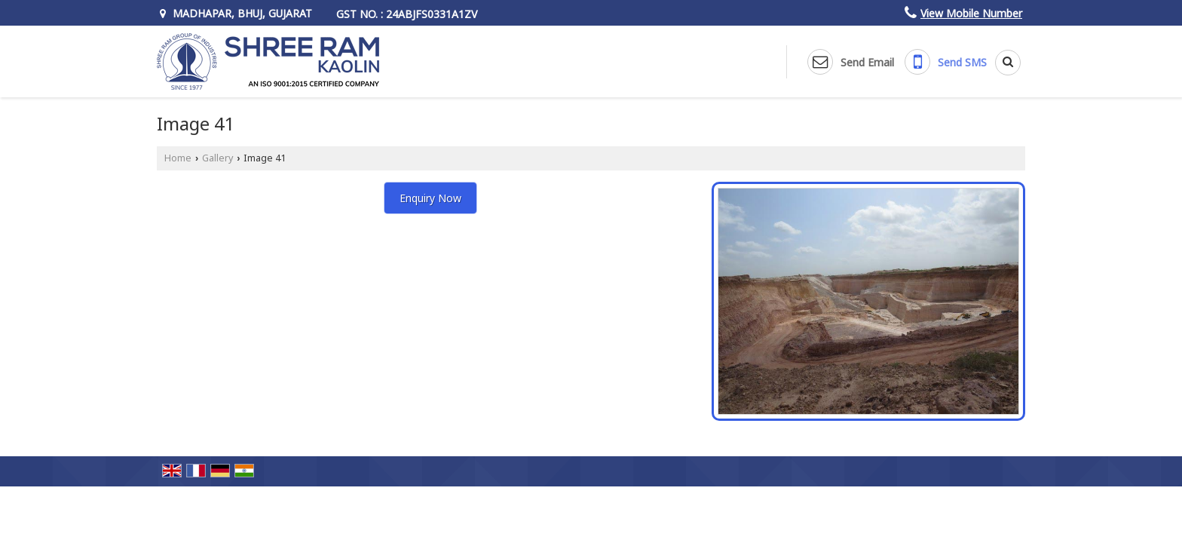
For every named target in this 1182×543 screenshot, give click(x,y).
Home (177, 158)
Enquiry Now (430, 198)
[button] (971, 13)
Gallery (217, 158)
